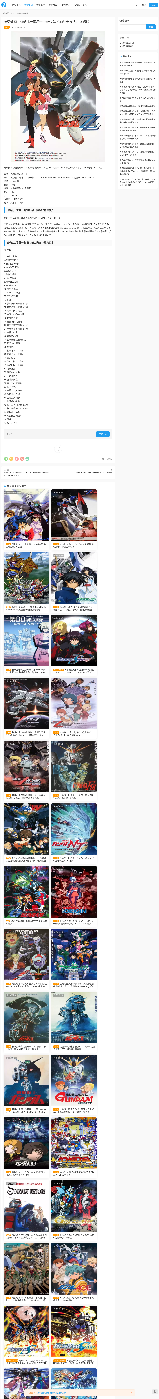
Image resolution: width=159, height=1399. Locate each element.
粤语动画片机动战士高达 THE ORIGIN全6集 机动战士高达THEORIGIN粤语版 (58, 799)
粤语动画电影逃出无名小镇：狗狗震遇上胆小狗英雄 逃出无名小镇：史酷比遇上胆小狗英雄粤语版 (138, 171)
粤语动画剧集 (20, 27)
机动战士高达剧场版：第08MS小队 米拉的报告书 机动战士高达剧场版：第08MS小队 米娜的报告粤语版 (58, 609)
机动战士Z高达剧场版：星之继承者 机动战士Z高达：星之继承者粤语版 (95, 672)
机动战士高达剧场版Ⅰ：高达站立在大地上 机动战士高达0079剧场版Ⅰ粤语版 (21, 927)
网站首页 (16, 4)
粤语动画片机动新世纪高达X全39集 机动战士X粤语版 (21, 545)
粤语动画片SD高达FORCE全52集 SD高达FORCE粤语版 (20, 990)
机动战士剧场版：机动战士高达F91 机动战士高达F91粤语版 (21, 736)
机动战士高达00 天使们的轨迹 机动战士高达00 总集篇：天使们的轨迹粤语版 (20, 609)
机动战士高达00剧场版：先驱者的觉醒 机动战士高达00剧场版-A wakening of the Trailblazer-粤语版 (21, 863)
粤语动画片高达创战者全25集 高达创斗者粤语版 (58, 1181)
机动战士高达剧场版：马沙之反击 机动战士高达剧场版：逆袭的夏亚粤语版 (58, 927)
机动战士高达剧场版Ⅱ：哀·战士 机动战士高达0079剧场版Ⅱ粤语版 (95, 863)
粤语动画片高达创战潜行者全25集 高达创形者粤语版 (21, 1181)
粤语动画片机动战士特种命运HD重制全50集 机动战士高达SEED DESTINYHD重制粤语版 (95, 1054)
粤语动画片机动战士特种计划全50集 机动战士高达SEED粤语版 (94, 1308)
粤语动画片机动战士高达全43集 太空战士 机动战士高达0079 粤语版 (21, 1372)
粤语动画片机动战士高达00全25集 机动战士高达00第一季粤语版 (21, 1308)
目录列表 (52, 4)
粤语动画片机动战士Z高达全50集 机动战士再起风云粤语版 (57, 545)
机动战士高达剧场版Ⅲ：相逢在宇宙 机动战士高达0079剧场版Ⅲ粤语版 (58, 863)
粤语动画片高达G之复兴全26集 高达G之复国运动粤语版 (95, 990)
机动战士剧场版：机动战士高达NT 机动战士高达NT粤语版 (95, 736)
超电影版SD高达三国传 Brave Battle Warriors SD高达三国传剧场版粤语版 (95, 545)
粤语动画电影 (85, 493)
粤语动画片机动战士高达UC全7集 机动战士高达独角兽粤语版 (95, 927)
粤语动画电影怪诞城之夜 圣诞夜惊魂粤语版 (138, 106)
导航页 (66, 4)
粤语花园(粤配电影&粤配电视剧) (51, 1393)
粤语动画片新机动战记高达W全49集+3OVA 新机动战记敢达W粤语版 (58, 1245)
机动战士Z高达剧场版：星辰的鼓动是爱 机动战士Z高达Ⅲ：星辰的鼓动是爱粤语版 (21, 672)
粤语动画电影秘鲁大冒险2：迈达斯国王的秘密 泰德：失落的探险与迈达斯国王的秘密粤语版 (138, 90)
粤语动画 (28, 4)
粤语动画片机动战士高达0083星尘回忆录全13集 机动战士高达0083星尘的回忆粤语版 (58, 990)
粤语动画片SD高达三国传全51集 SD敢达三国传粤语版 (57, 1308)
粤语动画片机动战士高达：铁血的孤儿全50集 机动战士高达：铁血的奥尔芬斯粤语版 (21, 1054)
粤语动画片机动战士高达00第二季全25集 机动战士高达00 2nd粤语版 (95, 1245)
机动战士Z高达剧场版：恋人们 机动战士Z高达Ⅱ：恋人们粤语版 (58, 672)
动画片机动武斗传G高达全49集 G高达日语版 (93, 472)
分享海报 (107, 459)
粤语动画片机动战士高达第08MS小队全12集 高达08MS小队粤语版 (21, 1245)
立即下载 (103, 434)
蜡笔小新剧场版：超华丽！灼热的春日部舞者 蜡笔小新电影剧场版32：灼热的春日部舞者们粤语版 (137, 182)
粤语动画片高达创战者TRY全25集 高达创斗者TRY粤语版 (94, 1117)
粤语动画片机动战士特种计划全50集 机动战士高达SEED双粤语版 (58, 1117)
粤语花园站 (80, 4)
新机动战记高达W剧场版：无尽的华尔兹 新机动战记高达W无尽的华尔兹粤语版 (57, 736)
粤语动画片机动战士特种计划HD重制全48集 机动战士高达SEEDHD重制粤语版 (20, 1117)
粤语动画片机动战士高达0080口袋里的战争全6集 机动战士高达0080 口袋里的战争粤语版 (95, 799)
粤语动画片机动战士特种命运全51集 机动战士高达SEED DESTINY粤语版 (94, 609)
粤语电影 (40, 4)
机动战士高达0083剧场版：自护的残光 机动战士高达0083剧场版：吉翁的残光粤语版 (94, 1181)
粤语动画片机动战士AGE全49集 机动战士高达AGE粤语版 (58, 1054)
